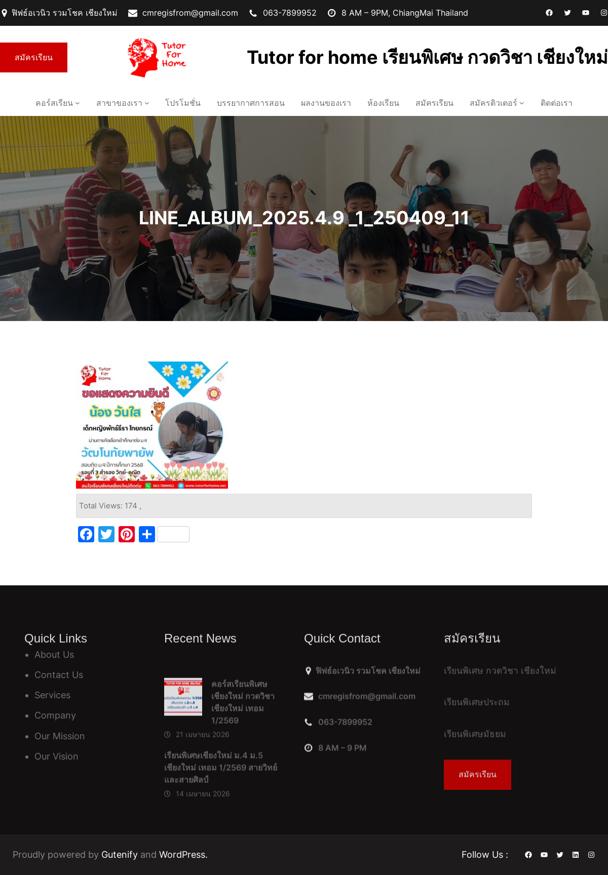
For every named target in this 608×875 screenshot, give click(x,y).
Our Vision (56, 756)
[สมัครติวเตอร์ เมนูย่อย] (521, 102)
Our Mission (59, 736)
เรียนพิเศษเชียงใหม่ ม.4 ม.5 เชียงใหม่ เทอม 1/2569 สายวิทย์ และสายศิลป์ (220, 827)
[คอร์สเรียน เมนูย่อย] (77, 102)
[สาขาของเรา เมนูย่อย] (146, 102)
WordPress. (183, 854)
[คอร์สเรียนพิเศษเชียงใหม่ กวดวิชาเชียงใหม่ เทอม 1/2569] (183, 759)
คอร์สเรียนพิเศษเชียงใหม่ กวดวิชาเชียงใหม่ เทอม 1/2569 (243, 762)
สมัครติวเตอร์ (493, 103)
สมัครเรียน (34, 57)
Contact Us (58, 674)
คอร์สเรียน (54, 103)
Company (55, 715)
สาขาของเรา (119, 103)
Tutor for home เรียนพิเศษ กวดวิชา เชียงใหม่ (427, 57)
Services (52, 695)
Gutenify (120, 854)
